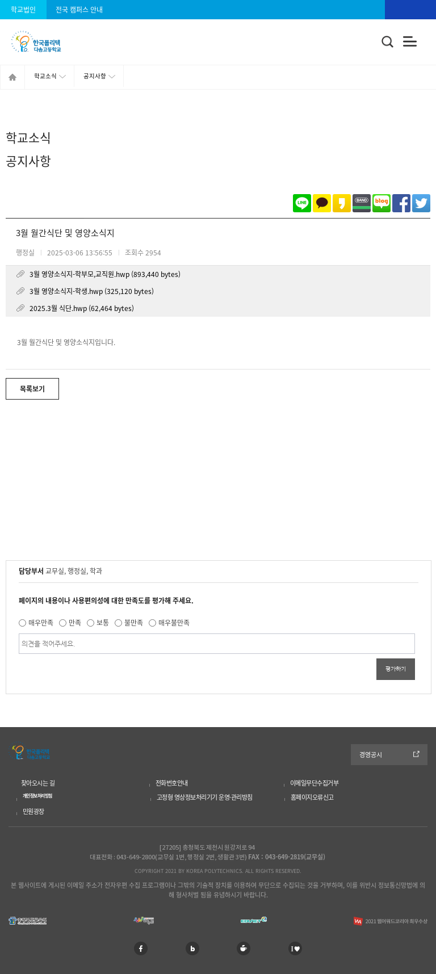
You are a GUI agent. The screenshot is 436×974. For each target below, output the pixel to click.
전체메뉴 (410, 41)
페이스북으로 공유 (401, 203)
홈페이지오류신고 (312, 797)
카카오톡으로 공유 (322, 203)
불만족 (133, 623)
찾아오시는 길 (38, 783)
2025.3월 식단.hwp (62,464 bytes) (82, 308)
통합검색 (388, 42)
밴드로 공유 (362, 203)
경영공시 (370, 754)
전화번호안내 (172, 783)
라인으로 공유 (302, 203)
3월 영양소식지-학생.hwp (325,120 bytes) (92, 291)
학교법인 (23, 10)
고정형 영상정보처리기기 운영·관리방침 (205, 797)
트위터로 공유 (421, 203)
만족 (75, 623)
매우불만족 (174, 623)
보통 (103, 623)
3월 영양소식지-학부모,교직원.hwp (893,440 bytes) (105, 274)
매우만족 (40, 623)
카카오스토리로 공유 (342, 203)
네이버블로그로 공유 (381, 203)
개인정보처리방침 (37, 795)
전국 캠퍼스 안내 (79, 10)
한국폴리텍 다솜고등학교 (29, 750)
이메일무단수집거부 (314, 783)
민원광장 (33, 811)
